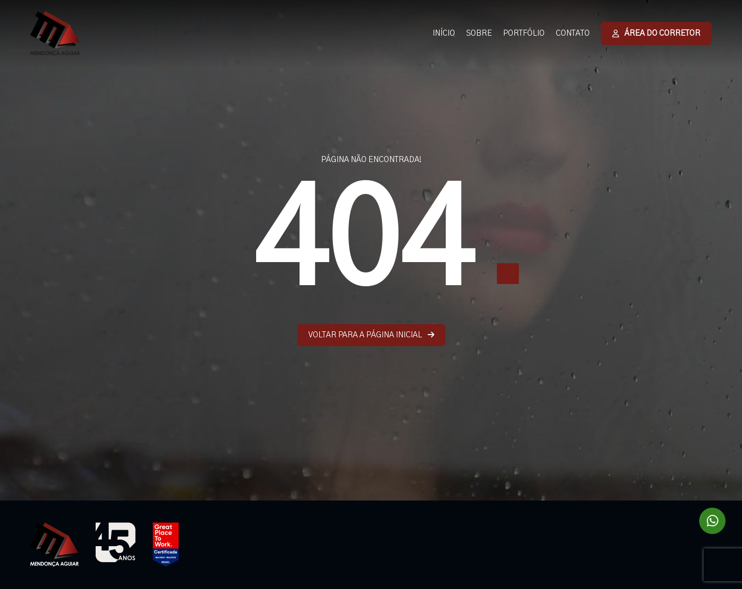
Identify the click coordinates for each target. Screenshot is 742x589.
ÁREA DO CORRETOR (656, 33)
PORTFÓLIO (524, 33)
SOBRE (479, 33)
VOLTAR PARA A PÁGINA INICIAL (371, 335)
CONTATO (573, 33)
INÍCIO (444, 33)
